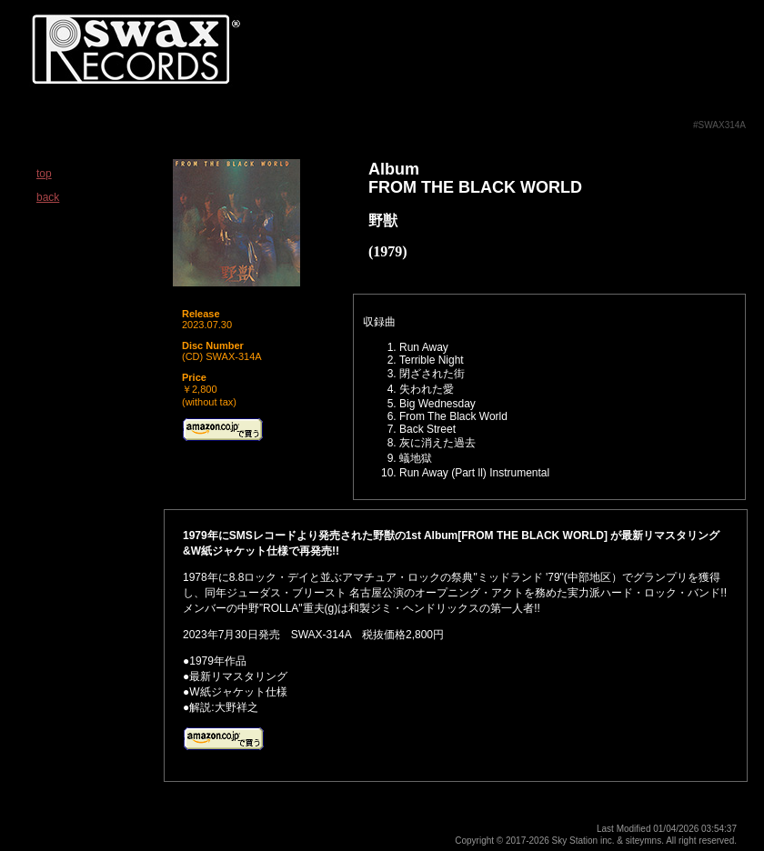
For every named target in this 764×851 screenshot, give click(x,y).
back (47, 197)
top (44, 173)
